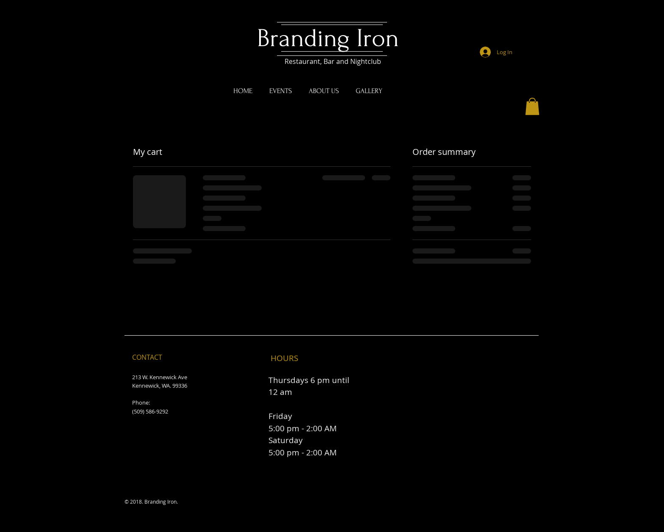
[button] (532, 106)
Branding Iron (331, 38)
